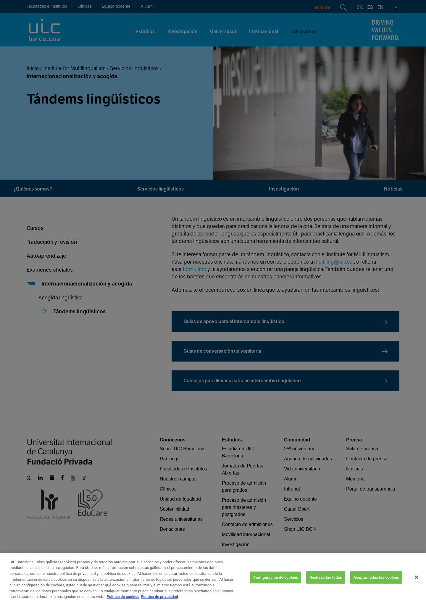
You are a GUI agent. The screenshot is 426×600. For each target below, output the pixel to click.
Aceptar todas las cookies (376, 585)
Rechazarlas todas (325, 585)
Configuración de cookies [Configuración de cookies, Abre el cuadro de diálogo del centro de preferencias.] (275, 585)
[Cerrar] (416, 585)
